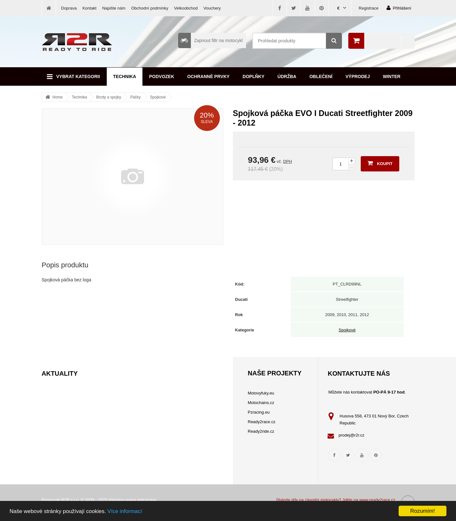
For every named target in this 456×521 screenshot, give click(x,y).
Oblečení (320, 76)
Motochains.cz (261, 402)
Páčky (135, 97)
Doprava (69, 8)
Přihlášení (399, 8)
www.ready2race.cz (377, 499)
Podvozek (161, 76)
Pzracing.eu (259, 412)
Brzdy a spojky (108, 97)
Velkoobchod (186, 8)
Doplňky (253, 76)
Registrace (369, 8)
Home (58, 97)
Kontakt (90, 8)
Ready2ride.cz (261, 431)
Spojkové (158, 97)
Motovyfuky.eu (261, 393)
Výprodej (357, 76)
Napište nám (114, 8)
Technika (124, 76)
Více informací (124, 511)
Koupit (380, 163)
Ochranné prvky (208, 76)
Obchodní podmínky (149, 8)
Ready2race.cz (262, 421)
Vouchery (212, 8)
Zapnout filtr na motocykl (210, 40)
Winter (392, 76)
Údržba (287, 76)
